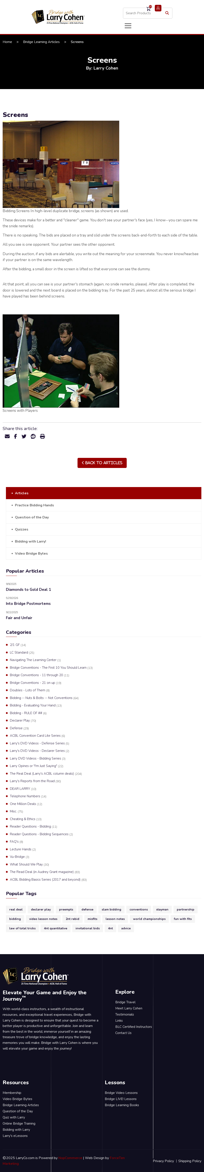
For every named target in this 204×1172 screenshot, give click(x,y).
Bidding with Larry (16, 1129)
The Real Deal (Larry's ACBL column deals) (46, 773)
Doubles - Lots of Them (30, 690)
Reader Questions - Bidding (33, 826)
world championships (149, 919)
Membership (12, 1093)
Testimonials (124, 1014)
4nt (110, 928)
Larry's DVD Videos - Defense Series (39, 743)
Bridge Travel (125, 1002)
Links (119, 1020)
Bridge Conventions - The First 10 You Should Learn (51, 667)
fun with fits (183, 919)
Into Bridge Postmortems (28, 603)
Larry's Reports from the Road (35, 781)
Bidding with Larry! (30, 541)
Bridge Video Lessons (121, 1093)
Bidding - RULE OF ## (28, 713)
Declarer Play (23, 720)
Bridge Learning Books (122, 1105)
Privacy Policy (163, 1161)
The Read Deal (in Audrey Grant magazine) (45, 872)
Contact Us (123, 1033)
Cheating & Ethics (26, 819)
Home (7, 41)
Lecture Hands (23, 849)
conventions (139, 909)
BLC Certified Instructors (133, 1027)
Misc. (16, 811)
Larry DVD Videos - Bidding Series (37, 758)
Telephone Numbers (28, 796)
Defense (19, 728)
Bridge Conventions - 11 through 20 (39, 675)
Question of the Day (32, 517)
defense (87, 909)
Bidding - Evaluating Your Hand (36, 705)
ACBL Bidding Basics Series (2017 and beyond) (48, 879)
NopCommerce (70, 1158)
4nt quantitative (55, 928)
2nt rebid (72, 919)
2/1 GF (18, 645)
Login (158, 8)
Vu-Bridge (19, 857)
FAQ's (16, 841)
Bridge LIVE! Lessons (121, 1099)
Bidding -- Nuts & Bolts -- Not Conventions (44, 698)
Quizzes (21, 529)
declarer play (41, 909)
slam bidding (111, 909)
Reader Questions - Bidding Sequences (41, 834)
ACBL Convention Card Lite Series (37, 735)
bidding (15, 919)
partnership (185, 909)
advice (126, 928)
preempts (66, 909)
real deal (16, 909)
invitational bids (88, 928)
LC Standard (22, 652)
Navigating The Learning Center (35, 660)
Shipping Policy (189, 1161)
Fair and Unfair (19, 617)
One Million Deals (26, 804)
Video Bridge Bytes (31, 553)
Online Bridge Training (19, 1123)
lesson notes (115, 919)
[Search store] (148, 13)
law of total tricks (22, 928)
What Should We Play (29, 864)
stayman (162, 909)
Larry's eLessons (15, 1136)
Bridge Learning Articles (41, 41)
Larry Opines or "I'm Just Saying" (36, 766)
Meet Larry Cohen (128, 1008)
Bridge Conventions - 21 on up (35, 683)
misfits (92, 919)
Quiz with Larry (14, 1117)
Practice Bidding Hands (34, 505)
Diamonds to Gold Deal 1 (28, 589)
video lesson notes (43, 919)
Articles (22, 493)
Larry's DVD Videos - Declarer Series (39, 751)
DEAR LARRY (23, 789)
